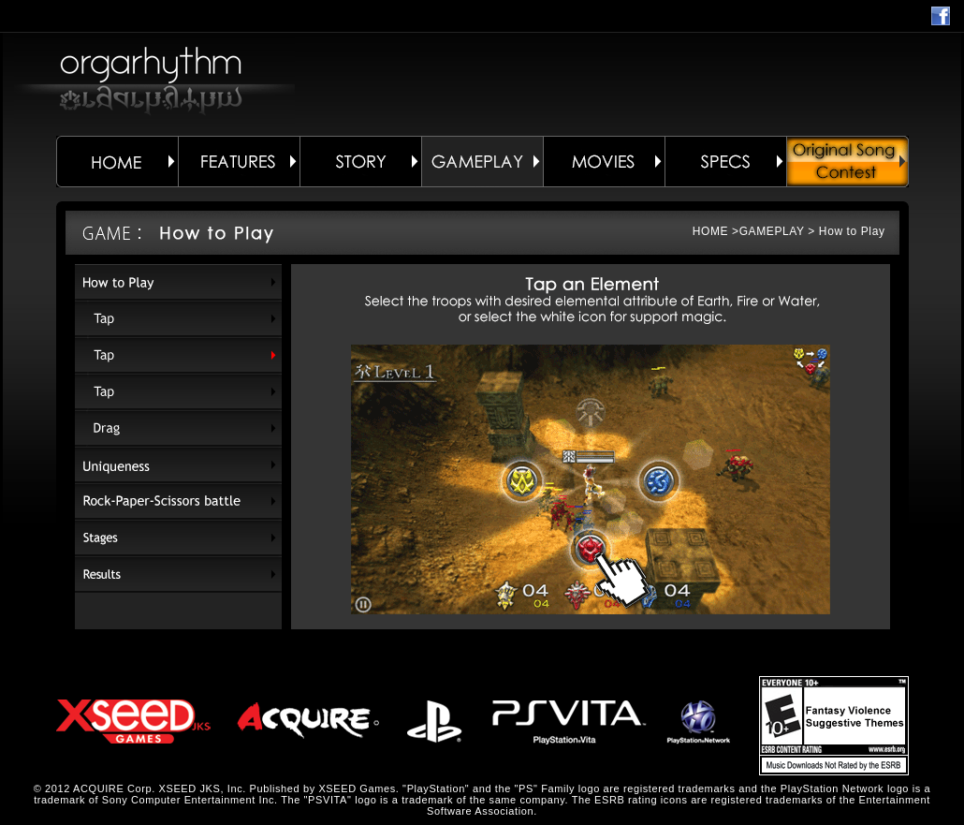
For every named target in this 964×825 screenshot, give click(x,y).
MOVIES (604, 161)
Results (178, 574)
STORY (360, 161)
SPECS (725, 161)
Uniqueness (178, 465)
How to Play (178, 282)
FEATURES (238, 161)
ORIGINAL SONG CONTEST (847, 161)
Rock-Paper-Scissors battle (178, 501)
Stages (178, 538)
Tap (178, 319)
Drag (178, 428)
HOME (117, 161)
